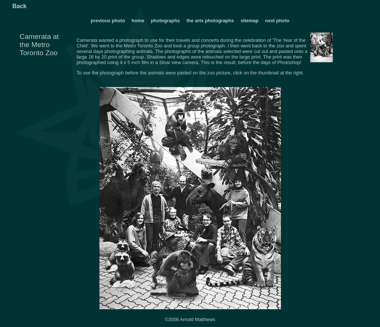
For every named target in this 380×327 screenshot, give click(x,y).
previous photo (108, 20)
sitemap (249, 20)
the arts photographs (210, 20)
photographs (166, 20)
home (137, 20)
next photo (277, 20)
